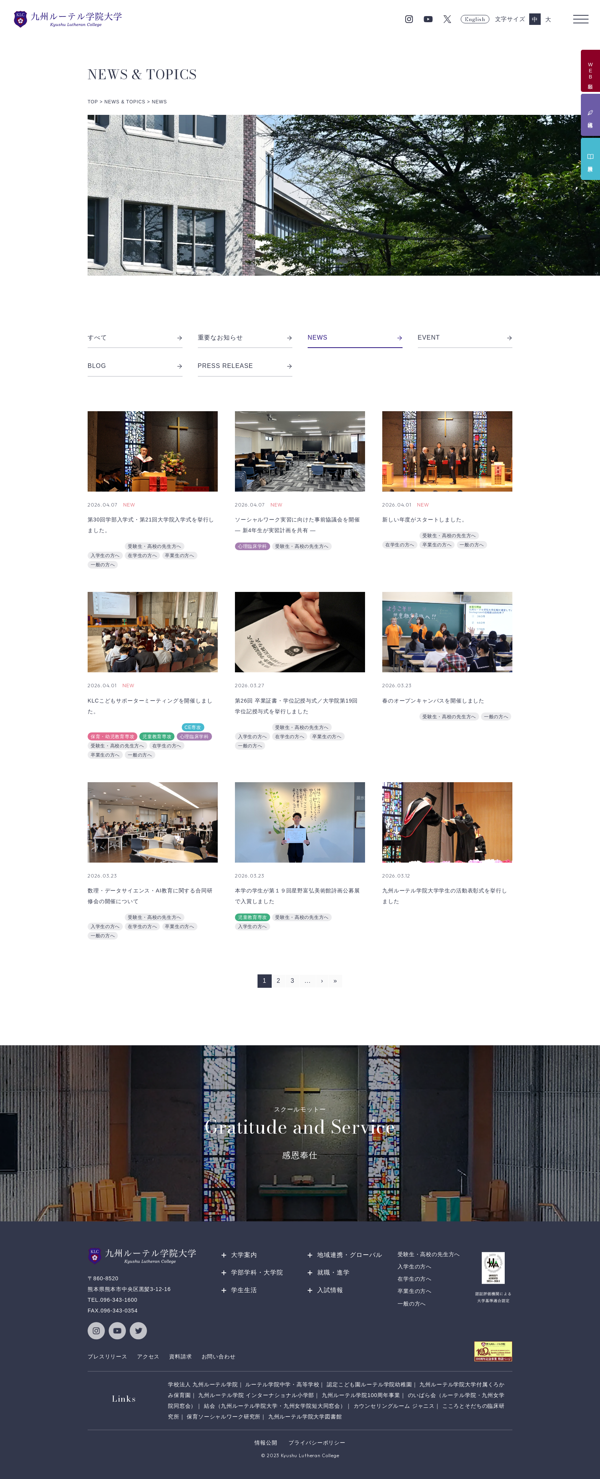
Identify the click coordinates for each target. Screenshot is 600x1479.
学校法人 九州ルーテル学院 (203, 1384)
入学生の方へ (105, 555)
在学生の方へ (142, 555)
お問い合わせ (219, 1356)
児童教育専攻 (156, 736)
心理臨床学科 (252, 546)
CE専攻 (192, 727)
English (475, 19)
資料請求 (180, 1356)
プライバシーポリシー (317, 1443)
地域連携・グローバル (349, 1255)
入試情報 (330, 1290)
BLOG (135, 366)
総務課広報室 (105, 546)
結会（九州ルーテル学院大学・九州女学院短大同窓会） (275, 1406)
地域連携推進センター (115, 727)
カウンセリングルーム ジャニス (394, 1406)
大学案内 (244, 1255)
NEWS (355, 337)
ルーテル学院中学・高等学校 (282, 1384)
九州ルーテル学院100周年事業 (361, 1395)
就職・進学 (333, 1272)
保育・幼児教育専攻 (112, 736)
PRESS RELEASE (245, 366)
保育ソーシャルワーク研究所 (224, 1417)
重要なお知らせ (245, 337)
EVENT (465, 337)
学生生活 (244, 1290)
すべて (135, 337)
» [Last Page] (336, 980)
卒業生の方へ (179, 555)
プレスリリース (107, 1356)
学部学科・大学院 (257, 1272)
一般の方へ (103, 564)
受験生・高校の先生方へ (154, 546)
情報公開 (265, 1443)
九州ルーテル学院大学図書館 (305, 1417)
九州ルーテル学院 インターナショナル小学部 (256, 1395)
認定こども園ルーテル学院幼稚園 (369, 1384)
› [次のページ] (322, 980)
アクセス (148, 1356)
